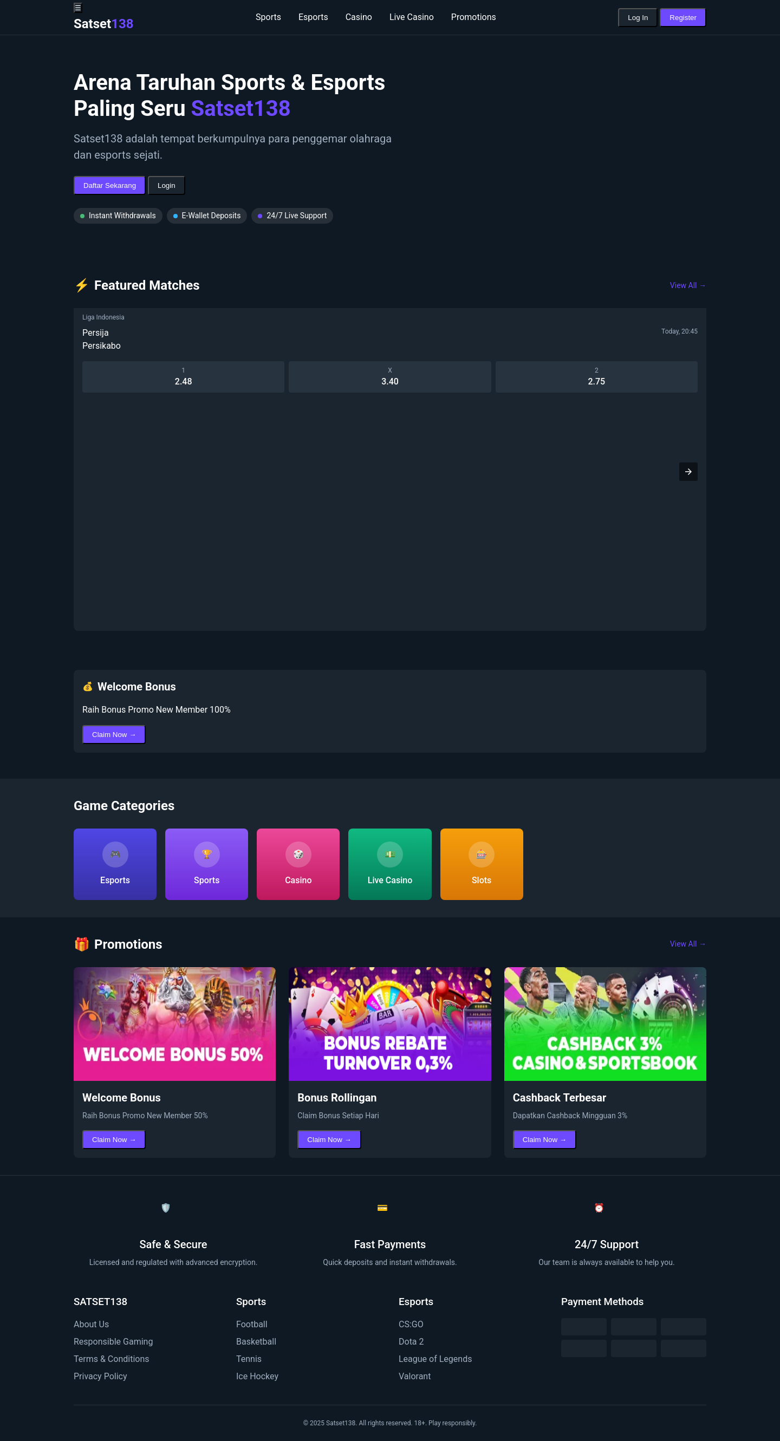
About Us (91, 1324)
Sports (268, 17)
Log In (638, 18)
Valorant (415, 1376)
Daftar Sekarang (109, 185)
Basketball (256, 1341)
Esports (313, 17)
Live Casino (411, 17)
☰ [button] (78, 8)
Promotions (473, 17)
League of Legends (435, 1359)
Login (167, 185)
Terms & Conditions (112, 1359)
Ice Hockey (257, 1376)
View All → (688, 285)
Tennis (249, 1359)
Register (683, 18)
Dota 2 (411, 1341)
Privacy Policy (100, 1376)
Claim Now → (114, 735)
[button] (688, 471)
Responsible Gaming (113, 1341)
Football (252, 1324)
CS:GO (411, 1324)
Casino (359, 17)
